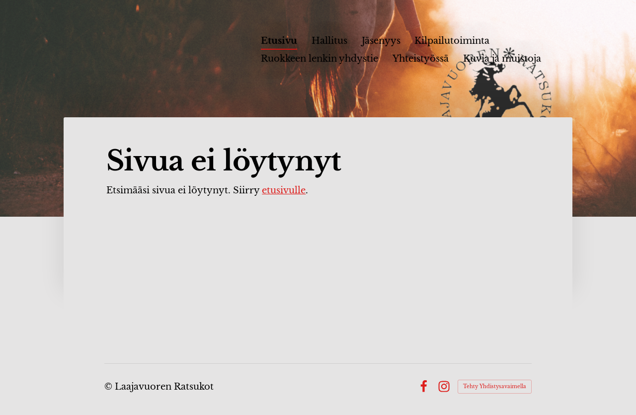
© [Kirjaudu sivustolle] (109, 386)
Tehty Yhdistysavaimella (494, 386)
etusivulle (284, 190)
